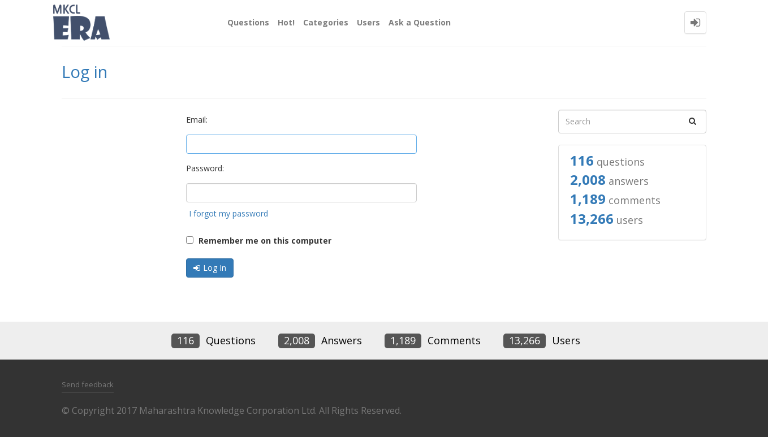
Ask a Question (420, 22)
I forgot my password (228, 213)
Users (368, 22)
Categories (325, 22)
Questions (248, 22)
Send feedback (88, 384)
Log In (214, 267)
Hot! (286, 22)
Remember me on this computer (258, 240)
